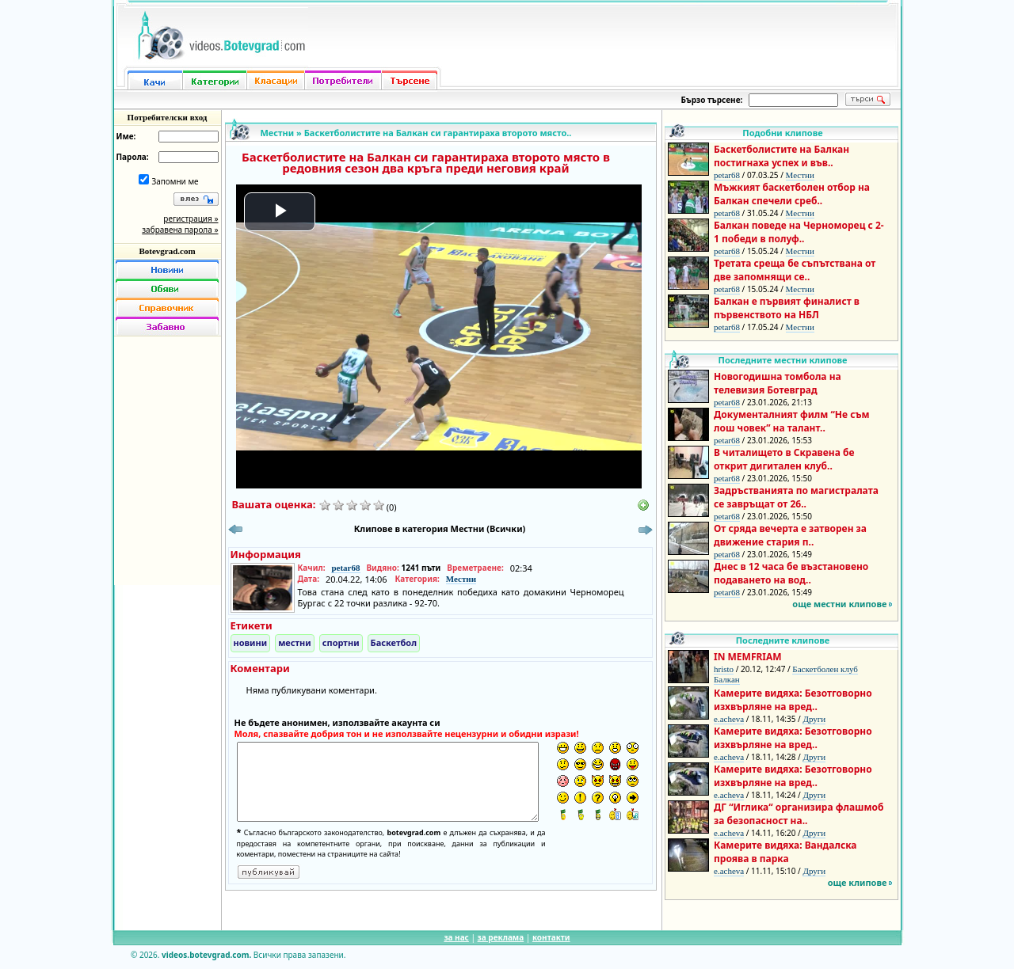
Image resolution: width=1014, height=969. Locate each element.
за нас (456, 937)
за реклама (501, 937)
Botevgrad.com (167, 251)
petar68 (345, 567)
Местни (278, 133)
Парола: (132, 156)
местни (294, 642)
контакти (551, 937)
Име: (126, 136)
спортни (341, 642)
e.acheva (729, 719)
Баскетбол (394, 642)
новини (251, 642)
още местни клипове (839, 604)
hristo (724, 669)
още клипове (857, 882)
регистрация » (190, 218)
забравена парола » (180, 229)
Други (813, 719)
